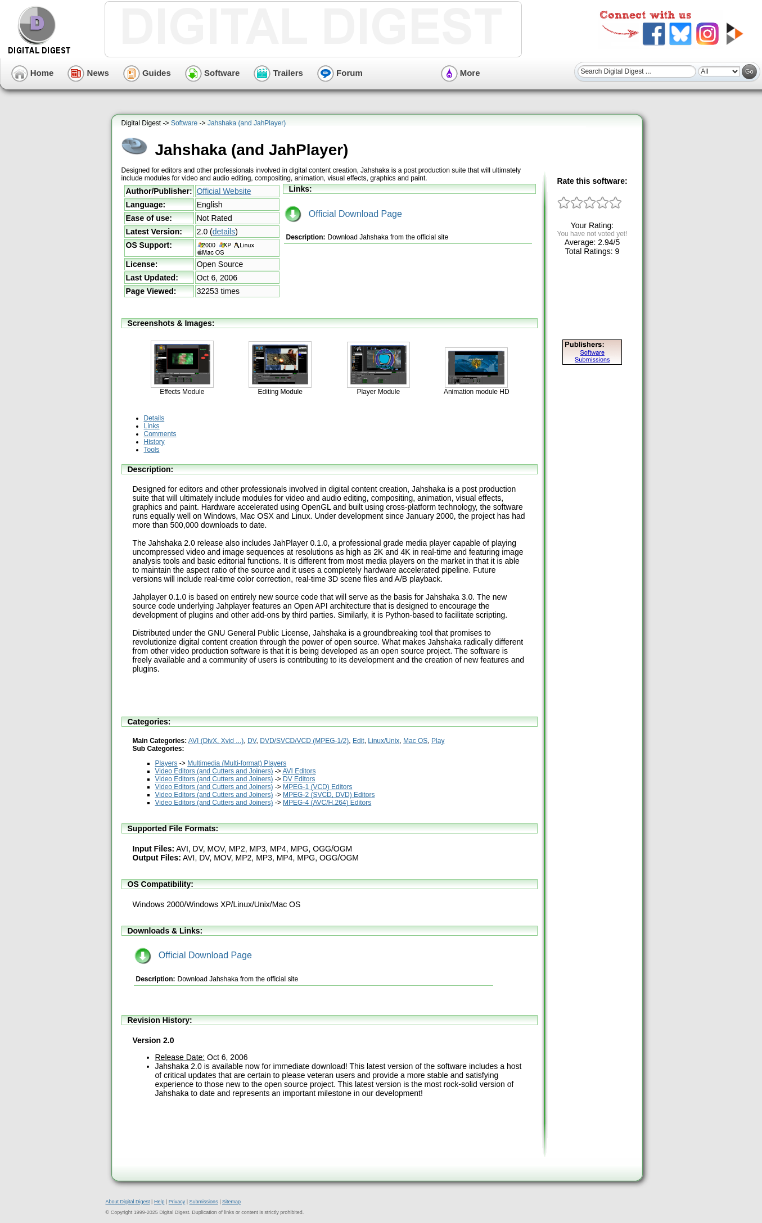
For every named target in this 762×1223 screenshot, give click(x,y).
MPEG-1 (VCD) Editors (317, 787)
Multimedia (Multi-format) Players (236, 763)
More (460, 73)
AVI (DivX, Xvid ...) (216, 741)
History (154, 442)
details (224, 231)
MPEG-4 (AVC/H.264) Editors (327, 803)
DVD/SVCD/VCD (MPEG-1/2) (304, 741)
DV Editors (299, 779)
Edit (358, 741)
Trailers (278, 73)
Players (166, 763)
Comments (160, 434)
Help (159, 1201)
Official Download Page (343, 214)
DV (251, 741)
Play (437, 741)
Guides (147, 73)
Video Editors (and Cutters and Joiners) (214, 771)
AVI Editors (298, 771)
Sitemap (231, 1201)
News (88, 73)
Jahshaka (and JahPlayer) (247, 123)
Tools (152, 450)
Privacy (177, 1201)
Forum (340, 73)
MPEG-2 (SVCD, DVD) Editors (329, 795)
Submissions (204, 1201)
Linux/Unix (383, 741)
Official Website (224, 191)
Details (154, 418)
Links (152, 426)
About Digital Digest (128, 1201)
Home (32, 73)
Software (212, 73)
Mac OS (415, 741)
